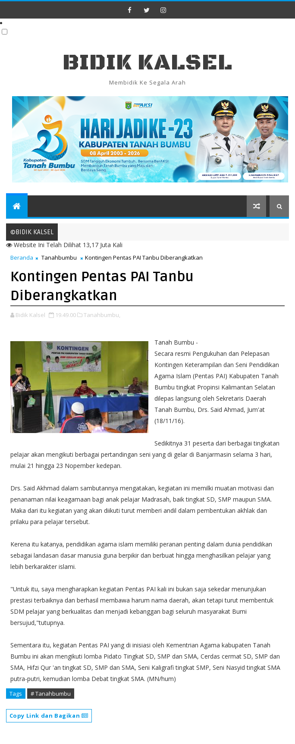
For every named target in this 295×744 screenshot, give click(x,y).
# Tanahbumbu (51, 693)
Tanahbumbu (59, 257)
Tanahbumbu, (102, 315)
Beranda (21, 257)
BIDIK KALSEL (147, 63)
